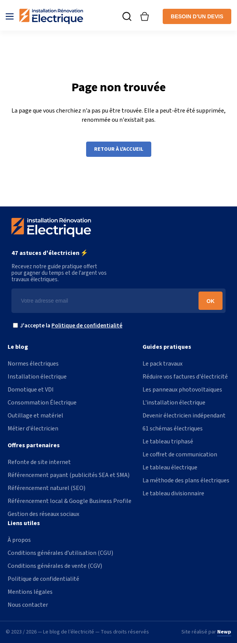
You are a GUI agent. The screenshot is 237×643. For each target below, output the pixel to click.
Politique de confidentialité (86, 326)
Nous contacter (28, 605)
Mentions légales (30, 592)
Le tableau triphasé (168, 441)
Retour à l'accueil (118, 149)
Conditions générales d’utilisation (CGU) (60, 553)
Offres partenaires (34, 445)
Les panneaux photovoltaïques (182, 389)
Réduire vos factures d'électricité (185, 376)
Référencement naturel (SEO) (46, 488)
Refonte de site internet (39, 462)
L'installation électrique (174, 402)
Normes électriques (33, 363)
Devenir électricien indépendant (184, 415)
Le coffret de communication (180, 454)
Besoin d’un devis (197, 16)
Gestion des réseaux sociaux (43, 514)
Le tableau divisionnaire (173, 493)
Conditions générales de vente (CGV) (55, 566)
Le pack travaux (163, 363)
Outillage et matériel (35, 415)
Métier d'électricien (33, 428)
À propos (19, 540)
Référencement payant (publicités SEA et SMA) (69, 475)
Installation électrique (37, 376)
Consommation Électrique (42, 402)
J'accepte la (69, 326)
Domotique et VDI (31, 389)
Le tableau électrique (170, 467)
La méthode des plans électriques (186, 480)
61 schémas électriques (173, 428)
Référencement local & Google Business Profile (69, 501)
